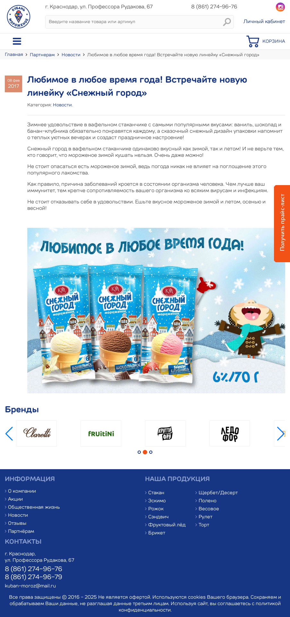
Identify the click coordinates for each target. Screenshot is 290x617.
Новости (71, 55)
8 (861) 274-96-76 (33, 569)
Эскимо (157, 501)
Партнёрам (21, 531)
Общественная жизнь (34, 507)
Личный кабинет (264, 21)
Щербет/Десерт (218, 493)
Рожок (156, 509)
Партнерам (42, 55)
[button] (281, 434)
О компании (22, 491)
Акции (15, 499)
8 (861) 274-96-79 (33, 577)
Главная (14, 54)
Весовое (209, 509)
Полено (208, 501)
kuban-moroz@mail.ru (30, 586)
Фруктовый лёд (167, 525)
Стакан (156, 493)
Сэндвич (158, 517)
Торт (204, 525)
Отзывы (17, 523)
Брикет (156, 533)
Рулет (205, 517)
